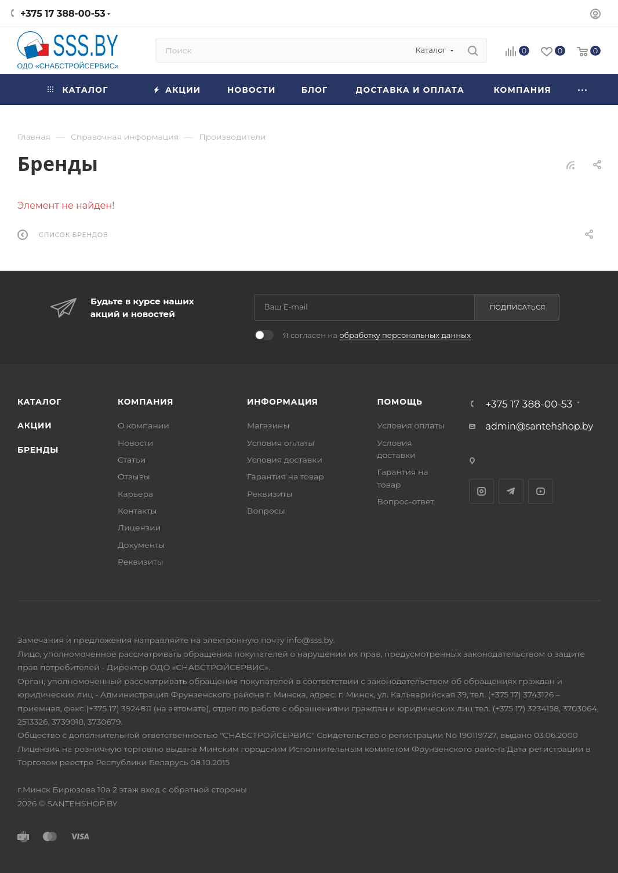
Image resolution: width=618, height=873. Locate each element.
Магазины (268, 425)
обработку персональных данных (405, 335)
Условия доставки (284, 459)
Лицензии (139, 527)
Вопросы (266, 510)
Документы (141, 545)
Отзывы (134, 476)
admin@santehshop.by (540, 426)
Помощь (400, 401)
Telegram (511, 491)
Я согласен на (377, 335)
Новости (135, 443)
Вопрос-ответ (405, 501)
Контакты (137, 510)
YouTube (540, 491)
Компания (145, 401)
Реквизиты (140, 561)
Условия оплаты (280, 443)
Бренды (38, 449)
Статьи (132, 459)
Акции (34, 425)
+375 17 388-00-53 (63, 13)
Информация (282, 401)
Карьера (135, 494)
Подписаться (518, 307)
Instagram (481, 491)
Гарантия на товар (285, 476)
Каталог (39, 401)
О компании (143, 425)
